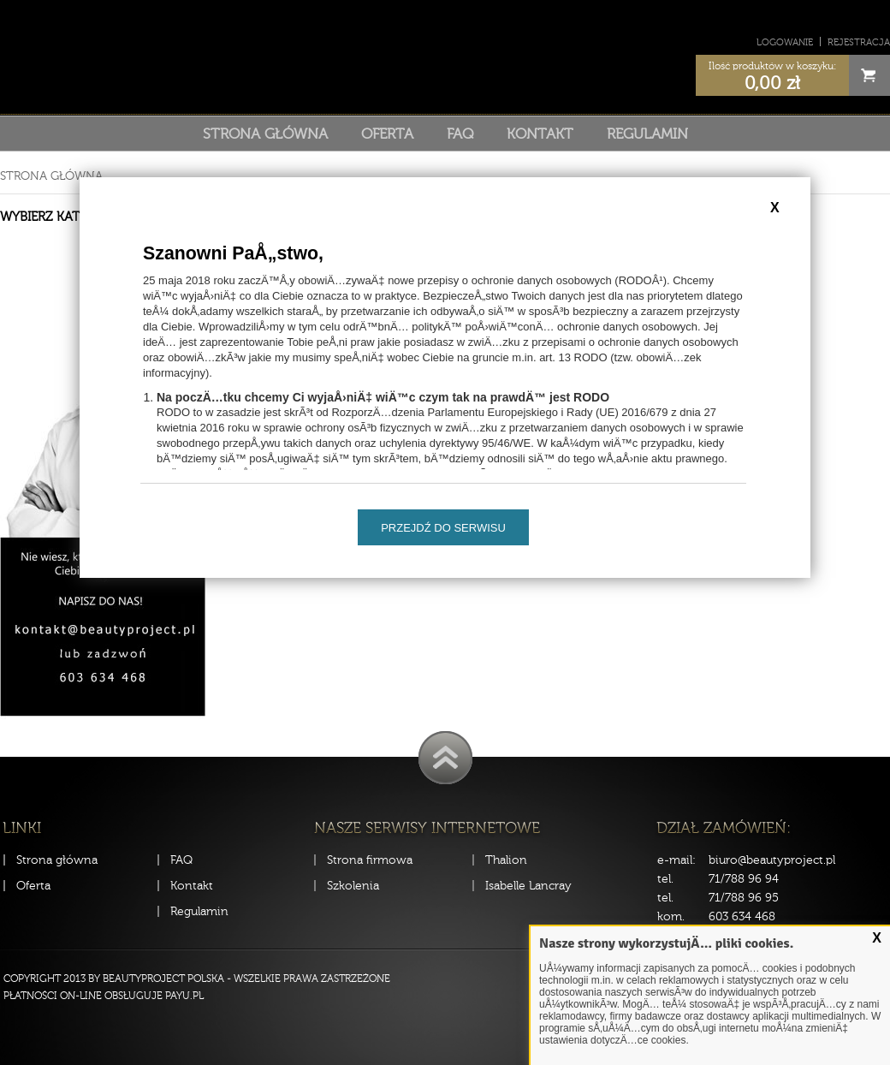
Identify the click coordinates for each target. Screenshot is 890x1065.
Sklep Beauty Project (445, 54)
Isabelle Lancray (528, 885)
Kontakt (540, 133)
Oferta (387, 133)
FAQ (460, 133)
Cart (869, 75)
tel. (665, 878)
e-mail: (676, 860)
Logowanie (784, 42)
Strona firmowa (369, 860)
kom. (671, 916)
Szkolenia (353, 885)
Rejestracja (859, 42)
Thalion (506, 860)
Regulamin (647, 133)
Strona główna (265, 133)
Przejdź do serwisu (443, 527)
